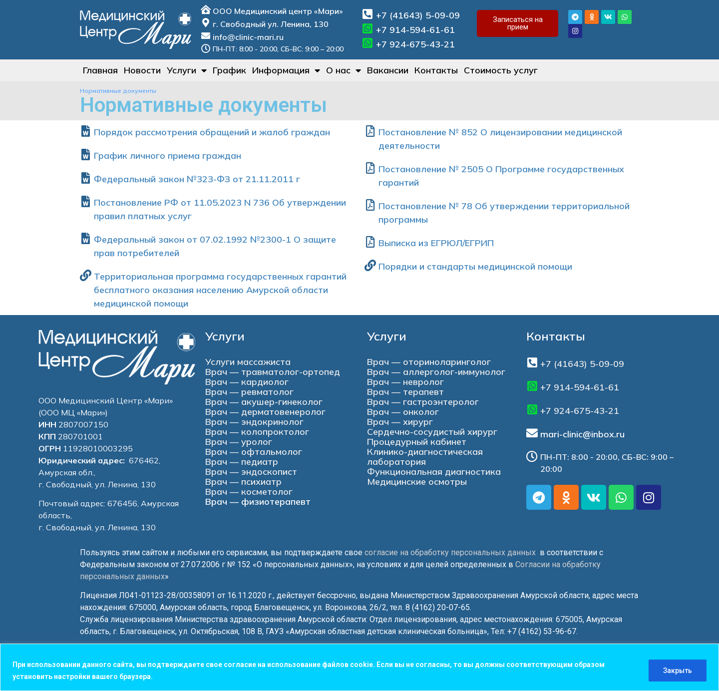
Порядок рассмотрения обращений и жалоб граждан (212, 132)
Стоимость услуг (501, 70)
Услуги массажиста (248, 361)
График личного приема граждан (167, 155)
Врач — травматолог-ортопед (272, 371)
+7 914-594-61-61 (415, 29)
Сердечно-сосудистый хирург (432, 431)
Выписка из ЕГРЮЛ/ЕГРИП (436, 243)
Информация (286, 70)
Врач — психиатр (243, 481)
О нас (343, 70)
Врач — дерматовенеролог (265, 411)
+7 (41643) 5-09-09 (418, 15)
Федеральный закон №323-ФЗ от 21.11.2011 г (197, 179)
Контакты (436, 70)
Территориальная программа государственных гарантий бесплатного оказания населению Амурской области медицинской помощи (220, 290)
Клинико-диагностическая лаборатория (425, 456)
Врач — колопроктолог (257, 431)
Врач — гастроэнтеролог (423, 401)
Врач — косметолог (249, 491)
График (229, 70)
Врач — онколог (403, 411)
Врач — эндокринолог (254, 421)
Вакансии (387, 70)
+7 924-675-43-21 (415, 44)
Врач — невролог (405, 381)
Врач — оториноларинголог (429, 361)
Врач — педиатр (241, 461)
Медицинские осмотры (417, 481)
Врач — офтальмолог (253, 451)
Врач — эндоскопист (251, 471)
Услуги (187, 70)
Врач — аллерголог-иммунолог (436, 371)
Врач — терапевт (405, 391)
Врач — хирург (400, 421)
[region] (359, 667)
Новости (142, 70)
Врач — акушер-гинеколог (264, 401)
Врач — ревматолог (249, 391)
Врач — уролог (238, 441)
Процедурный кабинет (416, 441)
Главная (100, 70)
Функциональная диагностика (434, 471)
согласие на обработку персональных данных (450, 552)
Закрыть (677, 671)
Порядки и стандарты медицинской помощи (475, 266)
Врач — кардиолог (247, 381)
